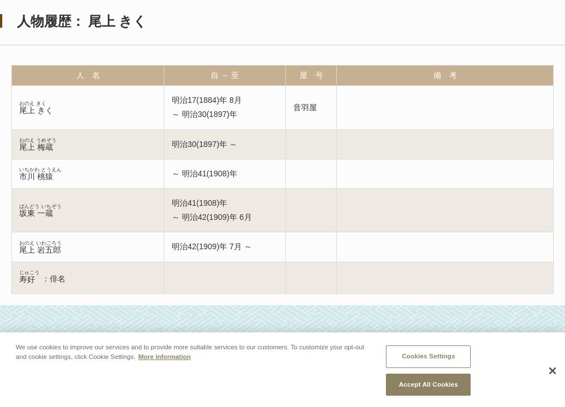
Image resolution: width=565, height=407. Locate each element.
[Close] (552, 372)
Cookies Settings (428, 357)
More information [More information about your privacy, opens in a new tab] (164, 357)
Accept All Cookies (428, 385)
